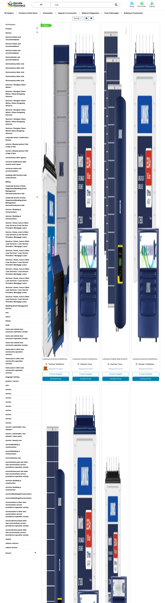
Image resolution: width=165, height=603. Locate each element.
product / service (12, 381)
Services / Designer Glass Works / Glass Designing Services (16, 91)
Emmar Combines (146, 364)
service (8, 389)
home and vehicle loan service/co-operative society (17, 329)
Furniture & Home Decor (28, 13)
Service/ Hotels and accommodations (13, 44)
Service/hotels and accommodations (13, 57)
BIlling (8, 182)
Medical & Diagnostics (90, 13)
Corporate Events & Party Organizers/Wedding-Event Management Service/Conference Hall (16, 186)
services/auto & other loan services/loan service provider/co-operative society (17, 502)
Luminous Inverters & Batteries (54, 359)
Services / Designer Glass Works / (16, 85)
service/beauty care (13, 458)
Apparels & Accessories (67, 13)
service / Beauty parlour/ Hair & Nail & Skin (17, 144)
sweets (8, 539)
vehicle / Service (12, 543)
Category (9, 13)
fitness (8, 321)
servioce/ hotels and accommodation (13, 168)
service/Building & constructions (13, 445)
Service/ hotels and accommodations (13, 51)
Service (8, 33)
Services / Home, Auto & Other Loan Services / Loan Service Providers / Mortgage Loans (17, 241)
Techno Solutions (56, 364)
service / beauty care (14, 440)
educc (8, 317)
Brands (21, 553)
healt (7, 325)
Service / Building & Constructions (13, 210)
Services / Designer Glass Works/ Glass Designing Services (16, 128)
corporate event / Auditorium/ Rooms (17, 138)
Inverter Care (86, 364)
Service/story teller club (15, 64)
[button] (77, 18)
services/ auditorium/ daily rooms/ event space (16, 162)
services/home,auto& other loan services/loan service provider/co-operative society (17, 521)
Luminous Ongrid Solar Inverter (114, 359)
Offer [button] (46, 26)
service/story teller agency (16, 158)
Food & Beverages (111, 13)
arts (7, 312)
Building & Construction (133, 13)
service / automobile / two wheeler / (16, 427)
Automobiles (48, 13)
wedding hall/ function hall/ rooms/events (16, 175)
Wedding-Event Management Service (17, 306)
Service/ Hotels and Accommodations (13, 37)
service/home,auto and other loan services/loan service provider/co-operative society (17, 462)
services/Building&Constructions (18, 494)
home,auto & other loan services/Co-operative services (15, 349)
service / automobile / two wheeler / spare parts (16, 434)
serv (7, 385)
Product (9, 29)
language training (12, 377)
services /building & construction (13, 481)
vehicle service (11, 547)
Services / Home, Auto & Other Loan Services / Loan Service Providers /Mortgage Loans (17, 260)
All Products (10, 25)
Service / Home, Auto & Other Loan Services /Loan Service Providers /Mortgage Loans (17, 223)
